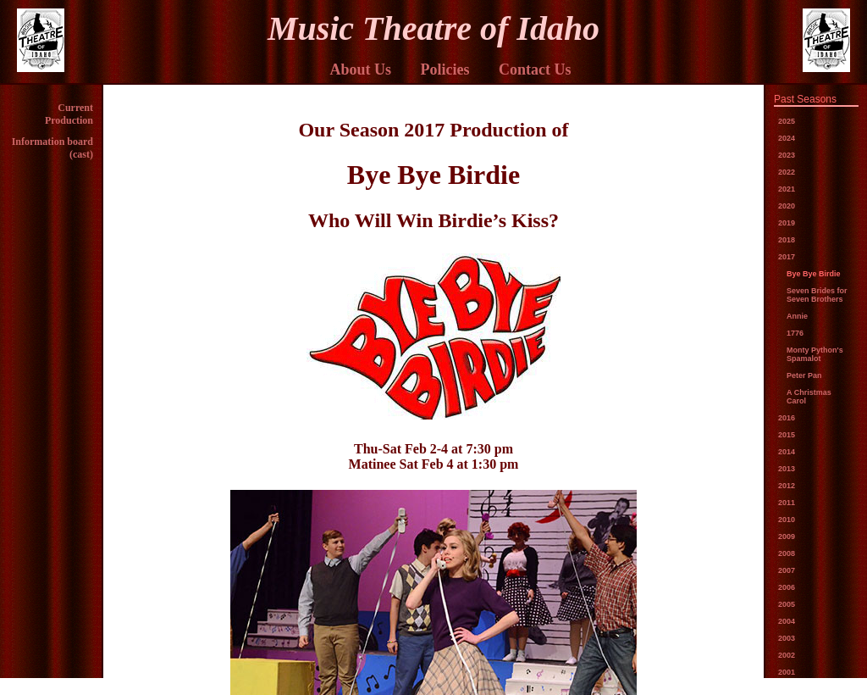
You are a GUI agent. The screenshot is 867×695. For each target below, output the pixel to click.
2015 (786, 435)
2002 (786, 655)
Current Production (69, 114)
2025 (786, 121)
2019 (786, 223)
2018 (786, 240)
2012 (786, 485)
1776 (795, 333)
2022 (786, 172)
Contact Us (535, 69)
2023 (786, 155)
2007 (786, 570)
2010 (786, 519)
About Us (360, 69)
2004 (786, 621)
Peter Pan (804, 375)
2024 (786, 138)
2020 (786, 206)
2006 (786, 587)
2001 (786, 672)
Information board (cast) (52, 148)
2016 (786, 418)
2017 (786, 257)
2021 (786, 189)
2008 (786, 553)
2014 (786, 452)
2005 (786, 604)
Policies (445, 69)
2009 (786, 536)
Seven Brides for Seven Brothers (817, 294)
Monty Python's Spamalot (815, 354)
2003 (786, 638)
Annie (797, 316)
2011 (786, 502)
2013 (786, 468)
